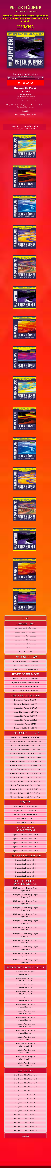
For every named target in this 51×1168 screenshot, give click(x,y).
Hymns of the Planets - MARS (25, 724)
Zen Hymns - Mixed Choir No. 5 (25, 1131)
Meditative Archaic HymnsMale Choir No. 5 (25, 999)
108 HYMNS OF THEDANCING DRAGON (25, 882)
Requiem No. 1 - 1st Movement (25, 806)
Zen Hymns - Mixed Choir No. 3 (25, 1123)
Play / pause (9, 78)
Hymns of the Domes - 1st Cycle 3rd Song (25, 745)
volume (42, 78)
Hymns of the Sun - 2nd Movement (25, 665)
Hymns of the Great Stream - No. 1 (25, 835)
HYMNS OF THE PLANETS (25, 695)
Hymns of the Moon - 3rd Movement (25, 687)
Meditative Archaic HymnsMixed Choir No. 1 (25, 1038)
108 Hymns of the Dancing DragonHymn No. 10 (25, 948)
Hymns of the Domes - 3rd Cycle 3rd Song (25, 777)
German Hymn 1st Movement (25, 628)
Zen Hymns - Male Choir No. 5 (25, 1091)
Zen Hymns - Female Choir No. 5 (25, 1111)
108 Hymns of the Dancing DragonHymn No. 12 (25, 961)
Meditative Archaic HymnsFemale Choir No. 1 (25, 1005)
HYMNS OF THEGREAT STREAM (25, 829)
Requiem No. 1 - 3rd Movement (25, 814)
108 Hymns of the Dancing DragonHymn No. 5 (25, 915)
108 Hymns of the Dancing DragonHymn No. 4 (25, 909)
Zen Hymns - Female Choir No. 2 (25, 1099)
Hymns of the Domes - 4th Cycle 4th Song (25, 797)
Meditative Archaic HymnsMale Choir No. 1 (25, 973)
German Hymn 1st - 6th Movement (25, 652)
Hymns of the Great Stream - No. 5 (25, 851)
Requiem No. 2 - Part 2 (25, 822)
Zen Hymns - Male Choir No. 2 (25, 1079)
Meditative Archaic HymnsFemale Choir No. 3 (25, 1018)
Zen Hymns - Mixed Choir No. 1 (25, 1115)
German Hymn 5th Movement (25, 644)
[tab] (25, 618)
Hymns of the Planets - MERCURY (25, 712)
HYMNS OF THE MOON (25, 674)
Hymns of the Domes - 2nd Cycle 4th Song (25, 765)
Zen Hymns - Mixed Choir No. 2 (25, 1119)
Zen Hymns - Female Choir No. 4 (25, 1107)
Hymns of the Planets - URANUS (25, 700)
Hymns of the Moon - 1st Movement (26, 679)
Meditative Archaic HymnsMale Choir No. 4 (25, 992)
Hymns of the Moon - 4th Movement (25, 691)
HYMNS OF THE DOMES (25, 733)
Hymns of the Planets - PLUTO (25, 704)
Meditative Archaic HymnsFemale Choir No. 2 (25, 1012)
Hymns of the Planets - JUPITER (25, 720)
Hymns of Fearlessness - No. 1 (25, 860)
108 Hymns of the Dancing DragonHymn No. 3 (25, 902)
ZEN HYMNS (25, 1070)
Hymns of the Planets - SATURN (25, 716)
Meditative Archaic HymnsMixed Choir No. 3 (25, 1051)
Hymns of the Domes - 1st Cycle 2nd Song (25, 741)
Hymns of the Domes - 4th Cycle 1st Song (25, 785)
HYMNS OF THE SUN (25, 656)
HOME (25, 617)
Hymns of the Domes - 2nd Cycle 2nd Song (25, 757)
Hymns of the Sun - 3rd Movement (25, 669)
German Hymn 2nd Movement (25, 632)
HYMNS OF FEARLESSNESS (25, 855)
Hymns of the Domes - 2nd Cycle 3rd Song (25, 761)
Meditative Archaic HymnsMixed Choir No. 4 (25, 1058)
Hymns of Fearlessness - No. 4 (25, 872)
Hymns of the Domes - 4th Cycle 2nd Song (25, 789)
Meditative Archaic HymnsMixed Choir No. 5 (25, 1064)
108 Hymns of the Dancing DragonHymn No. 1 (25, 889)
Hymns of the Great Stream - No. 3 (25, 843)
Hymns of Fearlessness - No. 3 (25, 868)
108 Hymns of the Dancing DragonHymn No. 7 (25, 928)
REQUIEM (25, 802)
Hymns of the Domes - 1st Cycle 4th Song (25, 749)
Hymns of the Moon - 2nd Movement (25, 683)
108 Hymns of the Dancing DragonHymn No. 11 (25, 954)
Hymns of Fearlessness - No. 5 (25, 876)
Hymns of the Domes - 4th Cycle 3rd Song (25, 793)
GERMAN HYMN (25, 623)
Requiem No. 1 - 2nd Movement (25, 810)
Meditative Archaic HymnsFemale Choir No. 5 (25, 1031)
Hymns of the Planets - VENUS (25, 728)
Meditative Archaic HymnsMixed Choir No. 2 (25, 1045)
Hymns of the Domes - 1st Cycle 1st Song (25, 737)
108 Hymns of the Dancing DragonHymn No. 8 (25, 935)
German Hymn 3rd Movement (25, 636)
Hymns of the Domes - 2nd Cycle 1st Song (25, 753)
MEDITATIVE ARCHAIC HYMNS (25, 967)
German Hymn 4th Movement (25, 640)
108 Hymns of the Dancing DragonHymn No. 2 (25, 896)
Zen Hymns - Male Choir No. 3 (25, 1083)
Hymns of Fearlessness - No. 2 (25, 864)
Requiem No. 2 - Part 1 (25, 818)
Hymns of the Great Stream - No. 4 (25, 847)
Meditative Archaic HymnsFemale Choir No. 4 (25, 1025)
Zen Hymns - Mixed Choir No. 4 (25, 1127)
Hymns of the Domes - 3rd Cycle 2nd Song (25, 773)
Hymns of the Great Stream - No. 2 (25, 839)
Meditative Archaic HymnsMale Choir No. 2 (25, 979)
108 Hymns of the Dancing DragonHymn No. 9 (25, 941)
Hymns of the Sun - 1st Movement (25, 661)
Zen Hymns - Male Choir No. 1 (25, 1075)
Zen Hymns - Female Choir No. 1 (25, 1095)
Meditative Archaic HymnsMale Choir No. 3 (25, 986)
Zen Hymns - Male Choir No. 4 (25, 1087)
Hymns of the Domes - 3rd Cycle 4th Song (25, 781)
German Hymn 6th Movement (25, 648)
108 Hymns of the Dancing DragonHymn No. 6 (25, 922)
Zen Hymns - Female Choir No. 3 (25, 1103)
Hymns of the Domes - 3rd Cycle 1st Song (25, 769)
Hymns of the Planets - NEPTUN (25, 708)
